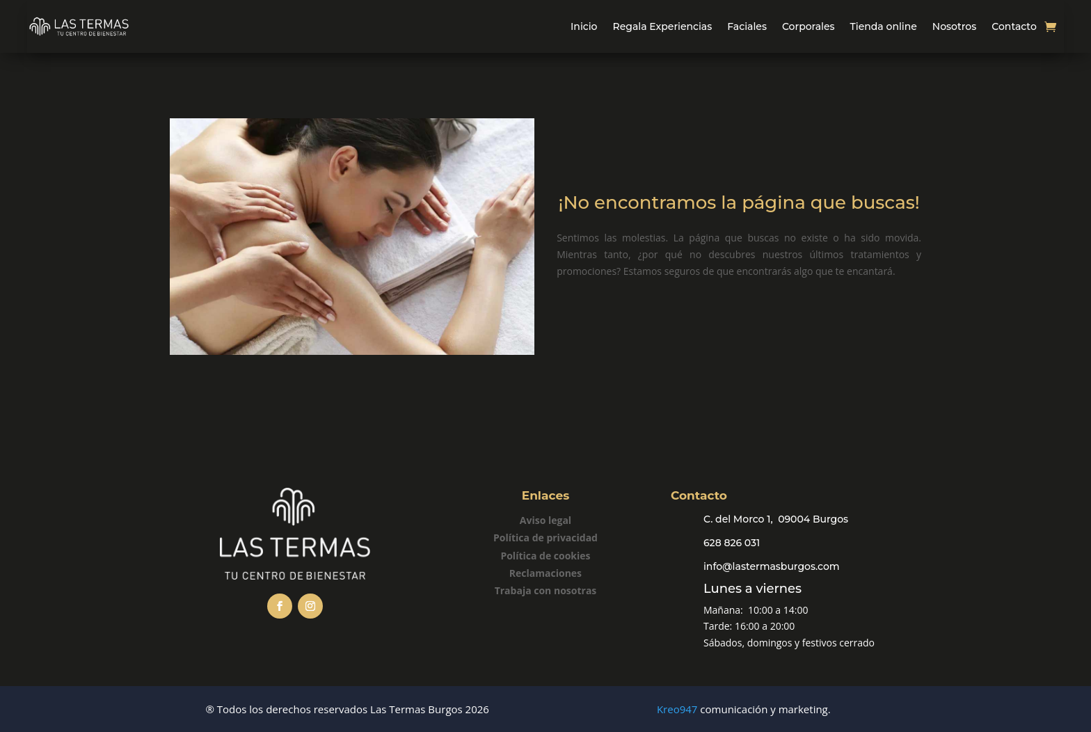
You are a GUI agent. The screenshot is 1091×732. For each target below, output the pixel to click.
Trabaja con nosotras (546, 590)
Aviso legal (545, 520)
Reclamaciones (545, 573)
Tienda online (883, 26)
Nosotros (954, 26)
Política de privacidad (545, 537)
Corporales (808, 26)
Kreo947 (677, 709)
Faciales (747, 26)
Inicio (584, 26)
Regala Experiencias (662, 26)
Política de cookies (545, 555)
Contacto (1014, 26)
